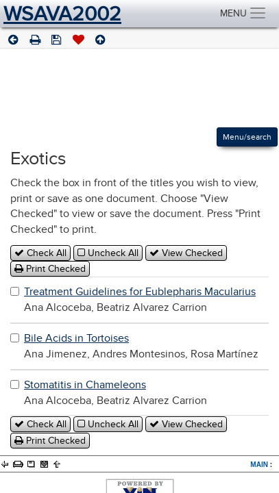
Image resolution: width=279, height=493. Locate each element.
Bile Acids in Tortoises (76, 338)
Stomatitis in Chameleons (85, 385)
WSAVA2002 (62, 13)
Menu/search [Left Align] (247, 137)
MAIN (259, 464)
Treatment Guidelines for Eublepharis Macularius (140, 292)
